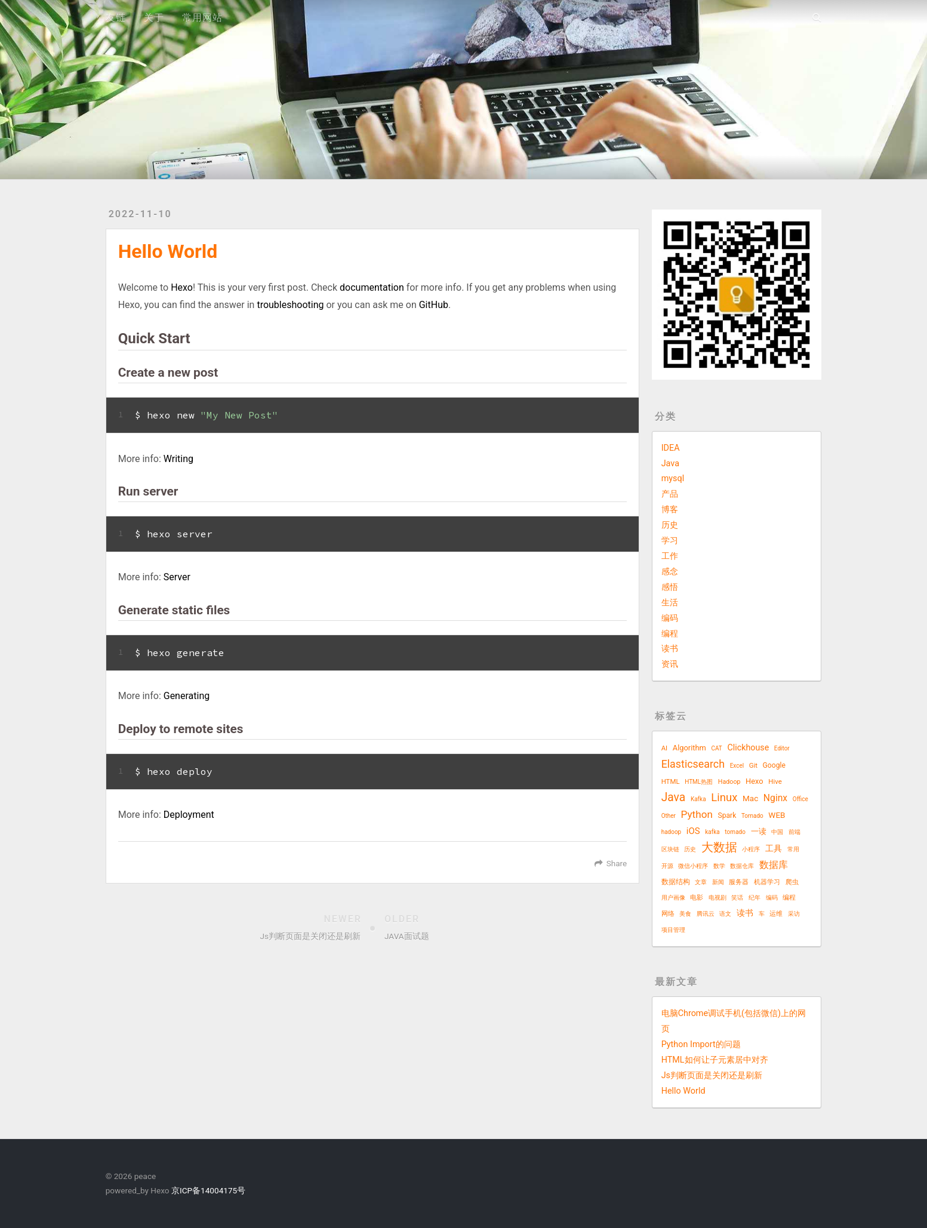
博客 (669, 509)
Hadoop (729, 782)
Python (697, 814)
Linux (724, 797)
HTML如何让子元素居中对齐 (714, 1060)
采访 (794, 913)
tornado (735, 832)
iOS (693, 831)
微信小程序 (693, 866)
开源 (667, 866)
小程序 (751, 849)
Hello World (683, 1091)
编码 (669, 618)
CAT (716, 748)
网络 (668, 914)
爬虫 (792, 882)
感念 (669, 572)
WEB (776, 815)
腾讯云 (706, 913)
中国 (777, 832)
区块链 (670, 849)
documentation (372, 287)
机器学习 (767, 882)
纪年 (754, 897)
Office (800, 799)
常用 (793, 849)
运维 (776, 914)
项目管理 (673, 930)
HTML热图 (699, 781)
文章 (701, 882)
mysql (673, 478)
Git (753, 765)
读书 (669, 649)
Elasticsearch (693, 764)
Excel (737, 765)
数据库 (773, 864)
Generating (187, 695)
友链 (116, 17)
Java (670, 463)
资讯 (669, 664)
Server (177, 577)
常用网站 (202, 17)
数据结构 (675, 882)
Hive (774, 781)
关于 (154, 17)
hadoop (671, 832)
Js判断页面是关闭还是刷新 (711, 1075)
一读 (758, 831)
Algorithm (689, 747)
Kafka (698, 799)
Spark (726, 815)
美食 (685, 913)
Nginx (775, 798)
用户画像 (673, 897)
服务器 (739, 882)
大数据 (719, 847)
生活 (669, 603)
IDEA (670, 448)
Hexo (182, 287)
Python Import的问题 (701, 1044)
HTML (670, 781)
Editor (782, 748)
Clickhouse (748, 747)
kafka (712, 832)
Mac (750, 798)
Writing (178, 458)
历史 (669, 525)
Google (774, 765)
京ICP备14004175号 (208, 1190)
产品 (669, 494)
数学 (719, 866)
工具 (773, 848)
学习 (669, 540)
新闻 (718, 882)
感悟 (669, 587)
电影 (696, 897)
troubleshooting (290, 304)
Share (616, 863)
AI (664, 748)
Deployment (189, 814)
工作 (669, 556)
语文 (725, 913)
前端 (794, 832)
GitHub (433, 304)
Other (668, 815)
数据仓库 (742, 866)
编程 (669, 634)
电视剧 (717, 897)
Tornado (752, 815)
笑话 (737, 897)
